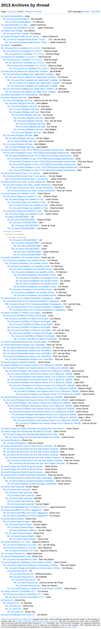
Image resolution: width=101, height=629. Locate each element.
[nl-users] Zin (7, 600)
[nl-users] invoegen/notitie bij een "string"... (21, 36)
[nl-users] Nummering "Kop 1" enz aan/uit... (21, 173)
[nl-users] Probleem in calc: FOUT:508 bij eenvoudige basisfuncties (32, 150)
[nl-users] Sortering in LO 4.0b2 (15, 542)
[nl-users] (5, 45)
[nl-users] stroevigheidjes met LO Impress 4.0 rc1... (25, 507)
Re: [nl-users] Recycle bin (13, 553)
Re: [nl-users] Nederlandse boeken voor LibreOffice (27, 348)
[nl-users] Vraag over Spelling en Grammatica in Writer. (26, 562)
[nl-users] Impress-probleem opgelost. (18, 362)
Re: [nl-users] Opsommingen (16, 522)
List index (95, 11)
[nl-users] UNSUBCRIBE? (17, 217)
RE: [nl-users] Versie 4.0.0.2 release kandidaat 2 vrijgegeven (33, 304)
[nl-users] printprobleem (12, 16)
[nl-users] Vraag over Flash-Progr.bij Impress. (22, 466)
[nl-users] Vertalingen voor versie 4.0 (18, 615)
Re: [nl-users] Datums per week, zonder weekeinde (27, 185)
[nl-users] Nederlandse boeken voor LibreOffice (23, 345)
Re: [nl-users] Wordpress (14, 443)
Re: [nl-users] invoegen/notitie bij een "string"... (27, 42)
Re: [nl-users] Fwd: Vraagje (16, 33)
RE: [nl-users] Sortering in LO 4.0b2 (19, 545)
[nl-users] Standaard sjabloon (23, 530)
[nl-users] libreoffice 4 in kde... (15, 25)
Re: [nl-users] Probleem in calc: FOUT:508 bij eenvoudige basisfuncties (36, 153)
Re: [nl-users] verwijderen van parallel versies (24, 260)
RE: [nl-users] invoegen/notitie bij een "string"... (25, 39)
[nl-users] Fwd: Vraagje (12, 31)
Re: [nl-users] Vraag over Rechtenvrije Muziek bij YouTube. (30, 434)
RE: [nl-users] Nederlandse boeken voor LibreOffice (27, 353)
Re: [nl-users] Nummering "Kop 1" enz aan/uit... (25, 176)
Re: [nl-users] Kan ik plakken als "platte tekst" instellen (28, 74)
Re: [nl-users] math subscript (16, 489)
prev (31, 11)
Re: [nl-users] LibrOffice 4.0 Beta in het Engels (24, 315)
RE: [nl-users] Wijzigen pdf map (28, 121)
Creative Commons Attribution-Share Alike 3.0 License (37, 621)
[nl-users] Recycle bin (17, 571)
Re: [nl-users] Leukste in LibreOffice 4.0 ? (22, 594)
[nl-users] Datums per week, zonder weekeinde (23, 182)
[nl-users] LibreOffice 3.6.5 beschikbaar (19, 95)
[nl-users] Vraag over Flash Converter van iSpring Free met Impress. (33, 428)
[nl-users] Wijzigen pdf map (13, 97)
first (27, 11)
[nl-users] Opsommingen (12, 519)
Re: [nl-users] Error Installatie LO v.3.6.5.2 (20, 48)
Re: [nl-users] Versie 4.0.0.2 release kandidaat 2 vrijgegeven (31, 301)
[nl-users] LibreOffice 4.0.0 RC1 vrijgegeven (21, 510)
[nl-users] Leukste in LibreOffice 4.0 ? (18, 591)
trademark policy (70, 627)
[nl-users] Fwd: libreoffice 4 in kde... (19, 28)
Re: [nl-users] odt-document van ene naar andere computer (31, 449)
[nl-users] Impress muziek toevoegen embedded (23, 475)
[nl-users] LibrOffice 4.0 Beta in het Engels (20, 313)
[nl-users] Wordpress (10, 440)
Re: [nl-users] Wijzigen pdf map (17, 100)
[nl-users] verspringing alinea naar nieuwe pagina (24, 342)
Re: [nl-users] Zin (11, 603)
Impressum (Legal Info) (22, 619)
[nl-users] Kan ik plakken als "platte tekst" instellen (24, 71)
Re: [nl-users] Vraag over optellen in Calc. (22, 196)
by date (85, 11)
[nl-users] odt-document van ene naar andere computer (26, 446)
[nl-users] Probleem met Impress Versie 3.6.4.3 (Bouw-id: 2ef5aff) (31, 365)
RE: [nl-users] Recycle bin (21, 574)
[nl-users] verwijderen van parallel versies (20, 257)
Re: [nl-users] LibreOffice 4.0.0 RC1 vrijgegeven (25, 513)
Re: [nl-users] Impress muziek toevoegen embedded (27, 478)
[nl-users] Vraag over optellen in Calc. (18, 193)
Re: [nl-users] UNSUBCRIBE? (21, 220)
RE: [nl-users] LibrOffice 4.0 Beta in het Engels (29, 330)
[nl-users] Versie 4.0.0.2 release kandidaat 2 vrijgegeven (27, 298)
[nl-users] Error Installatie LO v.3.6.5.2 (18, 57)
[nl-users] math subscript (12, 487)
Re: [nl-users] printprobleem (16, 19)
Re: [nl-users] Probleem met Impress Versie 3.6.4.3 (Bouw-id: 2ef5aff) (35, 368)
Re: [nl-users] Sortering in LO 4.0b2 (19, 548)
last (40, 11)
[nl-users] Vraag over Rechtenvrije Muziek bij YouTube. (26, 431)
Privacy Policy (6, 619)
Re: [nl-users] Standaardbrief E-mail (20, 559)
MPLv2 (42, 623)
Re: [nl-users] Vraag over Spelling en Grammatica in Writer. (30, 565)
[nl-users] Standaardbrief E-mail (16, 556)
